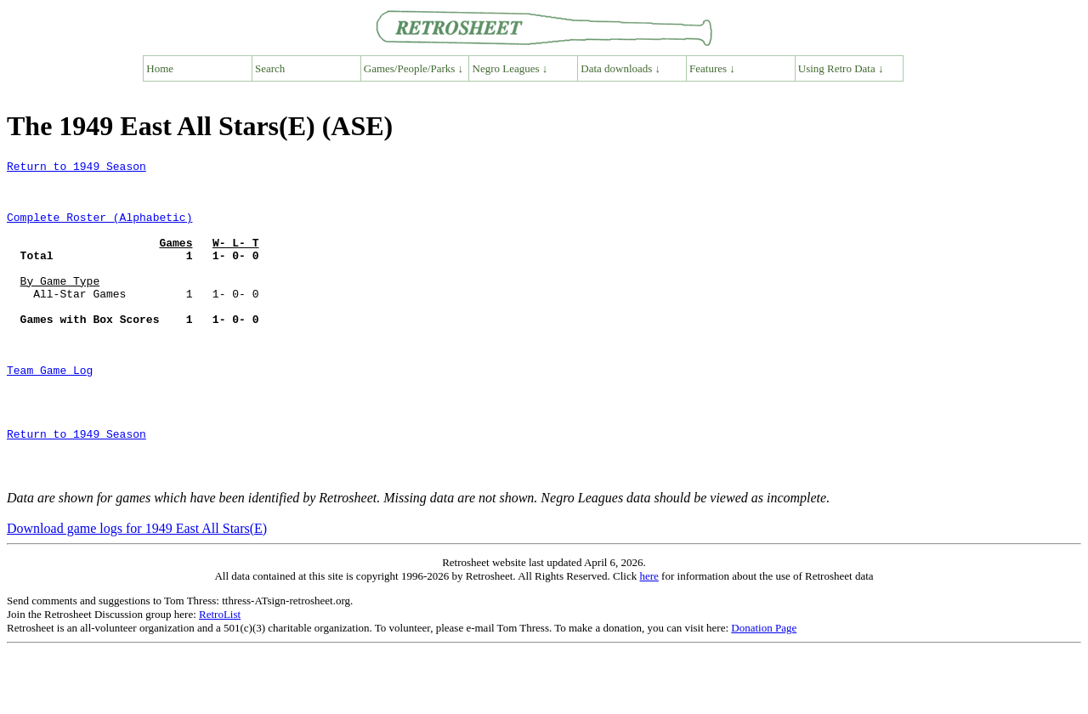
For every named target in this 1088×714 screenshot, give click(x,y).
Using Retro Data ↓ (841, 68)
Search (270, 68)
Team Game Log (50, 413)
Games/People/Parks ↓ (413, 68)
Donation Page (763, 691)
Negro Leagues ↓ (510, 68)
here (648, 639)
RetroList (220, 678)
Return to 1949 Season (76, 168)
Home (159, 68)
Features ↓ (712, 68)
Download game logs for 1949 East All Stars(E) (137, 592)
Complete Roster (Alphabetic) (99, 229)
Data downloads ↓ (620, 68)
